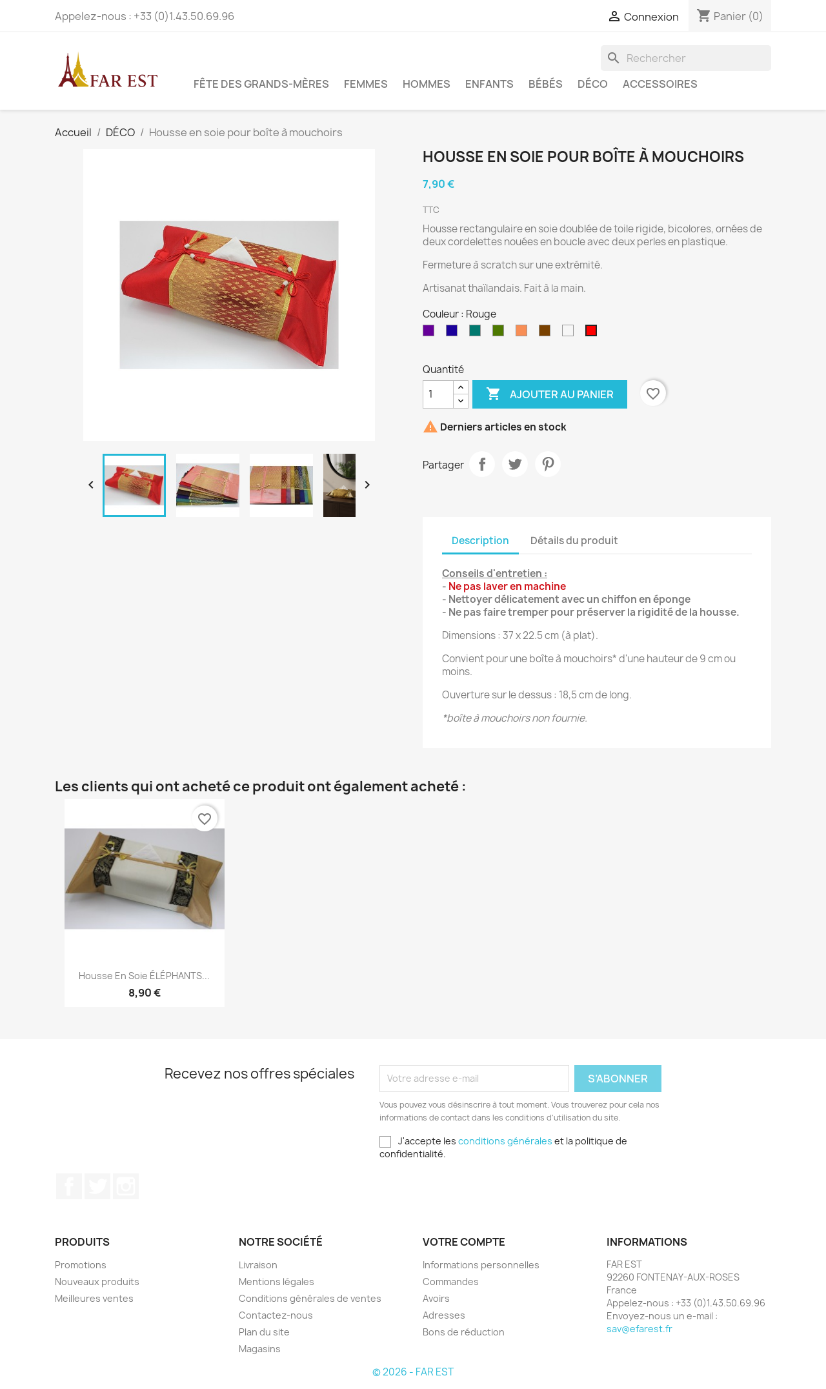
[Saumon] (524, 334)
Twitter (97, 1186)
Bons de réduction (464, 1332)
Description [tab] (480, 540)
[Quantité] (438, 394)
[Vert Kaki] (500, 334)
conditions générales (505, 1141)
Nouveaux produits (97, 1281)
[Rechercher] (686, 58)
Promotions (80, 1265)
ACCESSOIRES (660, 84)
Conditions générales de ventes (310, 1298)
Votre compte (464, 1242)
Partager (482, 464)
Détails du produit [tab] (574, 540)
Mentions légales (276, 1281)
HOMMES (426, 84)
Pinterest (548, 464)
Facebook (69, 1186)
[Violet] (431, 334)
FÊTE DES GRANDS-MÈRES (261, 84)
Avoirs (436, 1298)
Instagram (126, 1186)
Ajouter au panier (550, 394)
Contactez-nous (276, 1315)
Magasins (260, 1349)
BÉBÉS (546, 84)
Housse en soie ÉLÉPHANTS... (144, 975)
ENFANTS (489, 84)
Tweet (515, 464)
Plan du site (264, 1332)
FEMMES (366, 84)
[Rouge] (593, 334)
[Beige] (570, 334)
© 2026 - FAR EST (413, 1372)
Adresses (444, 1315)
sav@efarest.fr (639, 1329)
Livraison (258, 1265)
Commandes (451, 1281)
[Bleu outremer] (454, 334)
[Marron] (547, 334)
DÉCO (593, 84)
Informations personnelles (481, 1265)
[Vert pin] (477, 334)
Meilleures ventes (94, 1298)
